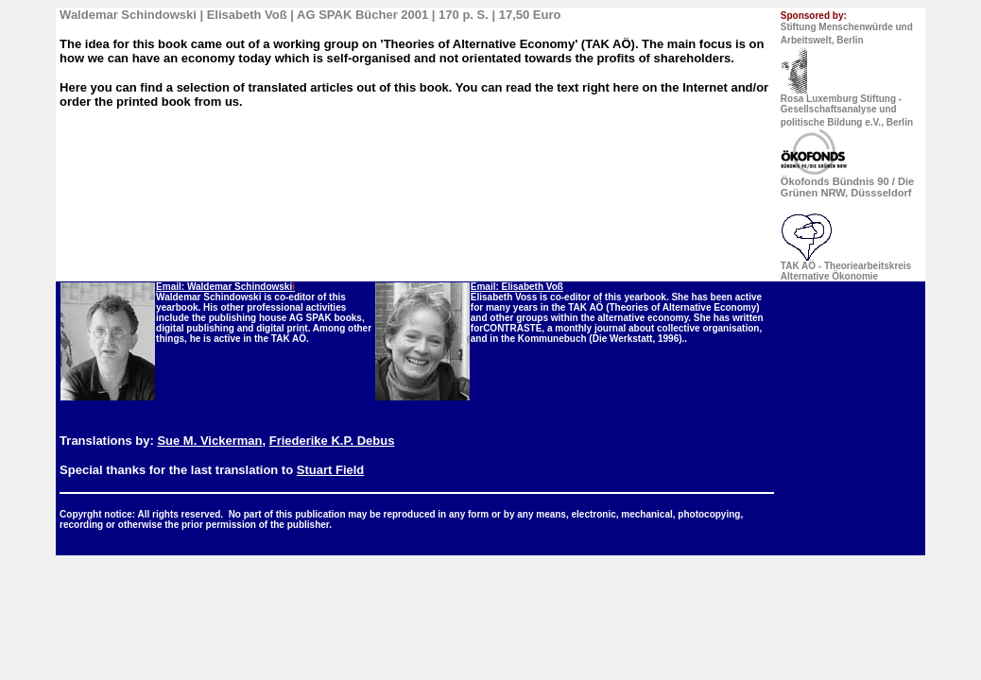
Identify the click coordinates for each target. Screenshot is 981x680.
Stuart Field (331, 470)
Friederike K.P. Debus (332, 441)
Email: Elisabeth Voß (517, 286)
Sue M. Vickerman (209, 441)
